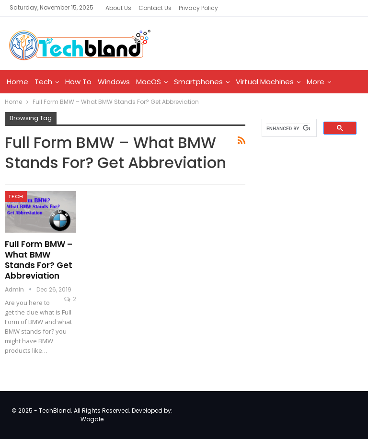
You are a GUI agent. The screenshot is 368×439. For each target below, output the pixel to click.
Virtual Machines (265, 82)
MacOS (148, 82)
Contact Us (155, 8)
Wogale (92, 419)
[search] (288, 128)
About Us (118, 8)
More (315, 82)
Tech (43, 82)
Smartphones (198, 82)
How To (78, 82)
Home (17, 82)
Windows (114, 82)
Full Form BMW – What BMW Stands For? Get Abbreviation (38, 259)
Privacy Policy (198, 8)
